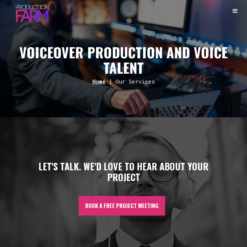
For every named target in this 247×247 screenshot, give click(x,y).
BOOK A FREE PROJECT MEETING (122, 205)
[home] (30, 12)
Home (99, 81)
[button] (235, 11)
